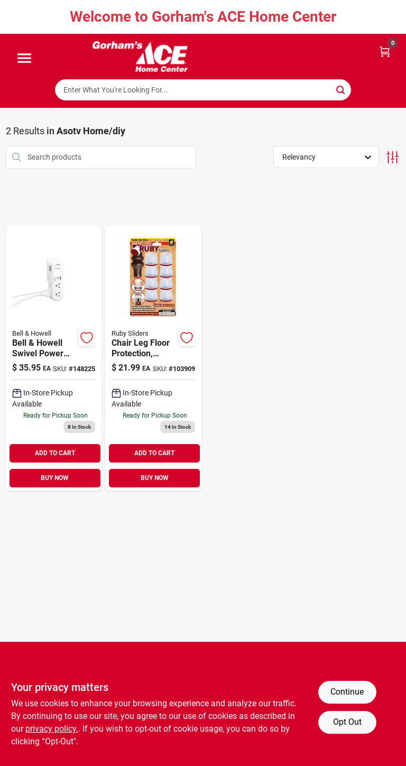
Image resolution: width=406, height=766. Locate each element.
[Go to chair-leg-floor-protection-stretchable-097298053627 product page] (153, 358)
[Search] (341, 89)
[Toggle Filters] (392, 157)
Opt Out (347, 722)
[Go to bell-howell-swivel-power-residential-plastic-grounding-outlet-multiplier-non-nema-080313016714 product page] (54, 358)
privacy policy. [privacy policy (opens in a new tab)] (51, 729)
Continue (347, 692)
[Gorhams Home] (140, 56)
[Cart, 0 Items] (385, 51)
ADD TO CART (55, 453)
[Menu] (24, 59)
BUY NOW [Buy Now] (55, 478)
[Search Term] (203, 89)
